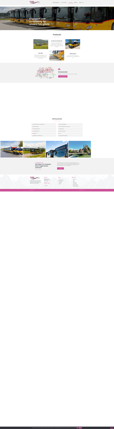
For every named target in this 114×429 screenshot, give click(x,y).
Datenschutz (80, 427)
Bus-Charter (64, 2)
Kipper (76, 2)
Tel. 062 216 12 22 (46, 182)
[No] (111, 428)
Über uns (81, 2)
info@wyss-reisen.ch (47, 183)
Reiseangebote (56, 2)
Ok (77, 427)
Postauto (71, 2)
